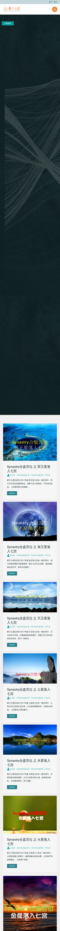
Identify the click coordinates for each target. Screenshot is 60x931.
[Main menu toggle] (54, 9)
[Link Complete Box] (30, 461)
